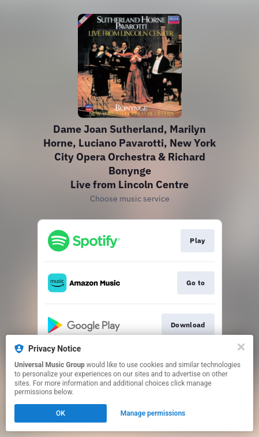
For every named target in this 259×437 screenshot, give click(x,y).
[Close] (241, 347)
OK (60, 413)
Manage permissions (153, 413)
